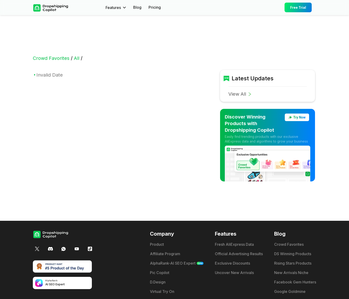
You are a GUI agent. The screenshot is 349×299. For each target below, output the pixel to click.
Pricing (155, 7)
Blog (137, 7)
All (76, 58)
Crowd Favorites (51, 58)
